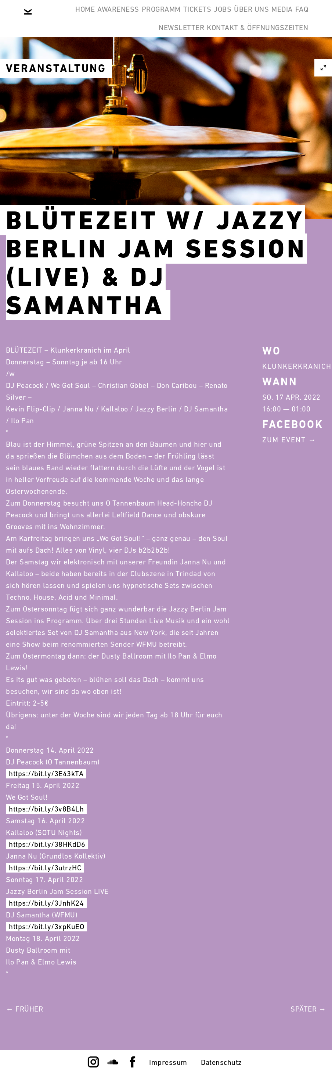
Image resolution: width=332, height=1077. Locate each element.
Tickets (209, 18)
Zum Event (284, 440)
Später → (308, 1009)
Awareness (107, 18)
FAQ (122, 53)
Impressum (168, 1062)
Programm (161, 18)
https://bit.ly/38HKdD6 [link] (47, 844)
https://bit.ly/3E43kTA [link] (46, 774)
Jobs (245, 18)
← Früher (24, 1009)
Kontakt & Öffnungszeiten (252, 53)
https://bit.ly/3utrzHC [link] (45, 868)
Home (63, 18)
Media (91, 53)
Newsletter (165, 53)
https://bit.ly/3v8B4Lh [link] (46, 809)
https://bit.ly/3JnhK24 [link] (46, 903)
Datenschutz (221, 1062)
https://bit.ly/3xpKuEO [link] (46, 927)
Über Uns (285, 18)
